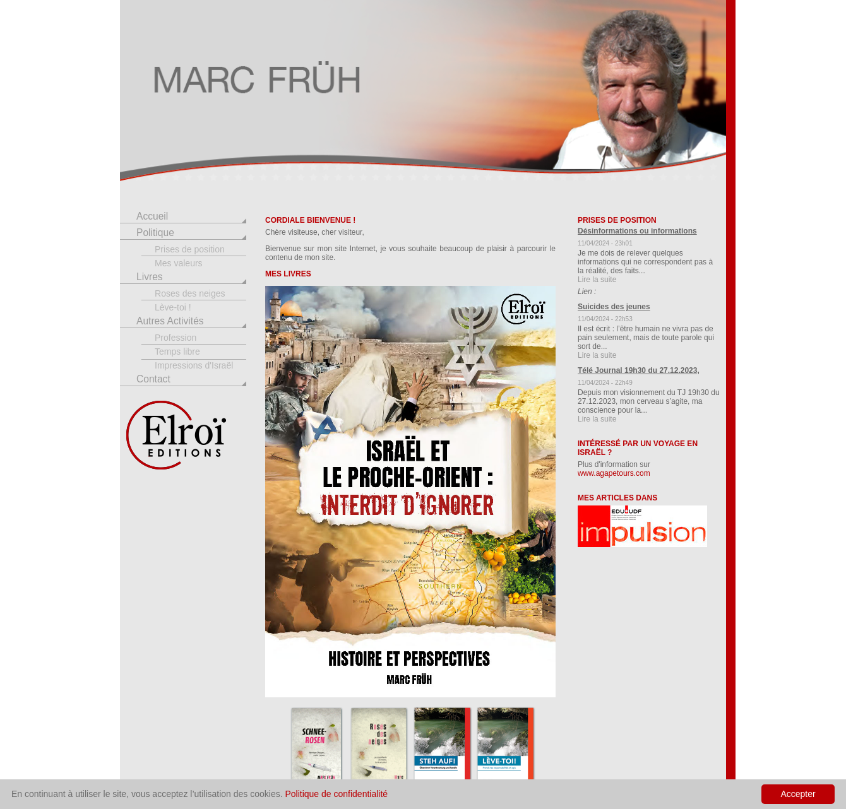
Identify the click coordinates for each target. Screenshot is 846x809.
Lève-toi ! (173, 307)
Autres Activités (170, 321)
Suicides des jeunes (614, 306)
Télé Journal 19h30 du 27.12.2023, (639, 370)
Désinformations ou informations (637, 231)
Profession (175, 338)
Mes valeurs (179, 263)
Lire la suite (597, 279)
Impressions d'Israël (194, 365)
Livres (149, 276)
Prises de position (190, 249)
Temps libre (177, 351)
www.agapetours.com (614, 473)
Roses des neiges (190, 293)
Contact (153, 379)
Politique (155, 232)
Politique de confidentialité (336, 794)
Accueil (152, 216)
